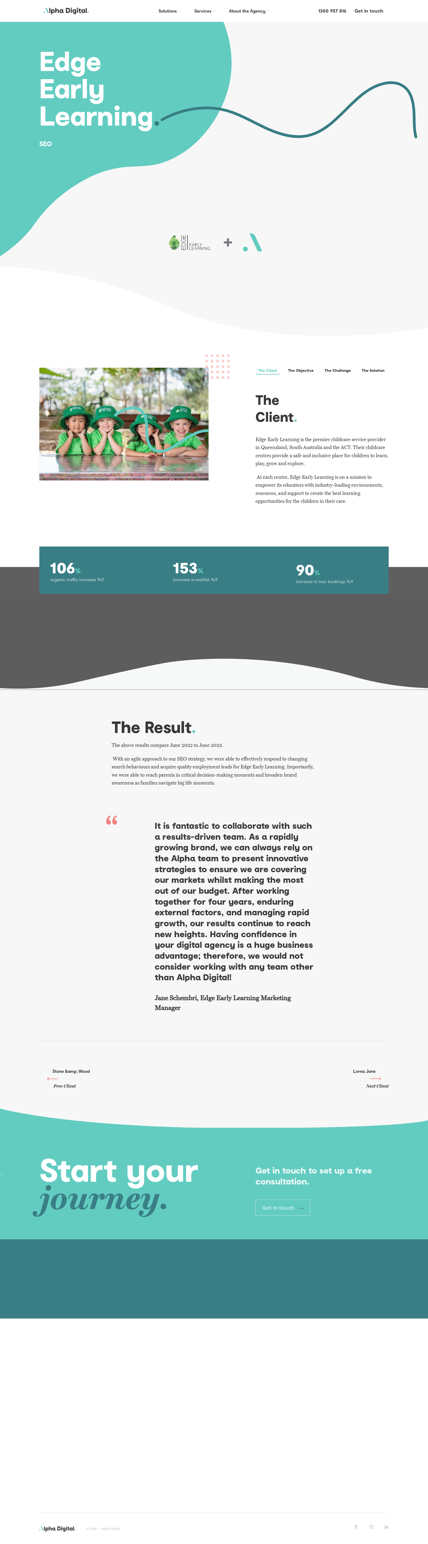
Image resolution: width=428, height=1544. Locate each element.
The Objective (301, 370)
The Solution (373, 370)
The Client (267, 370)
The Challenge (338, 370)
